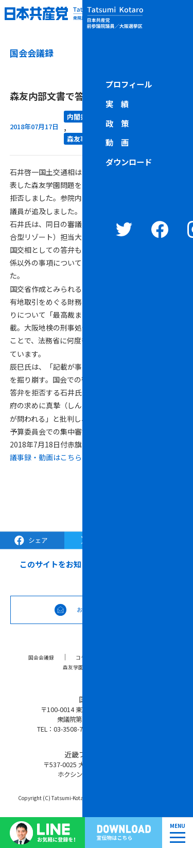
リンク (126, 666)
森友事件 (80, 139)
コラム (83, 657)
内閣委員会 (83, 117)
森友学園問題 (76, 666)
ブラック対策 (132, 657)
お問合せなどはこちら (110, 609)
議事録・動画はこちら (46, 457)
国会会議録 (36, 657)
